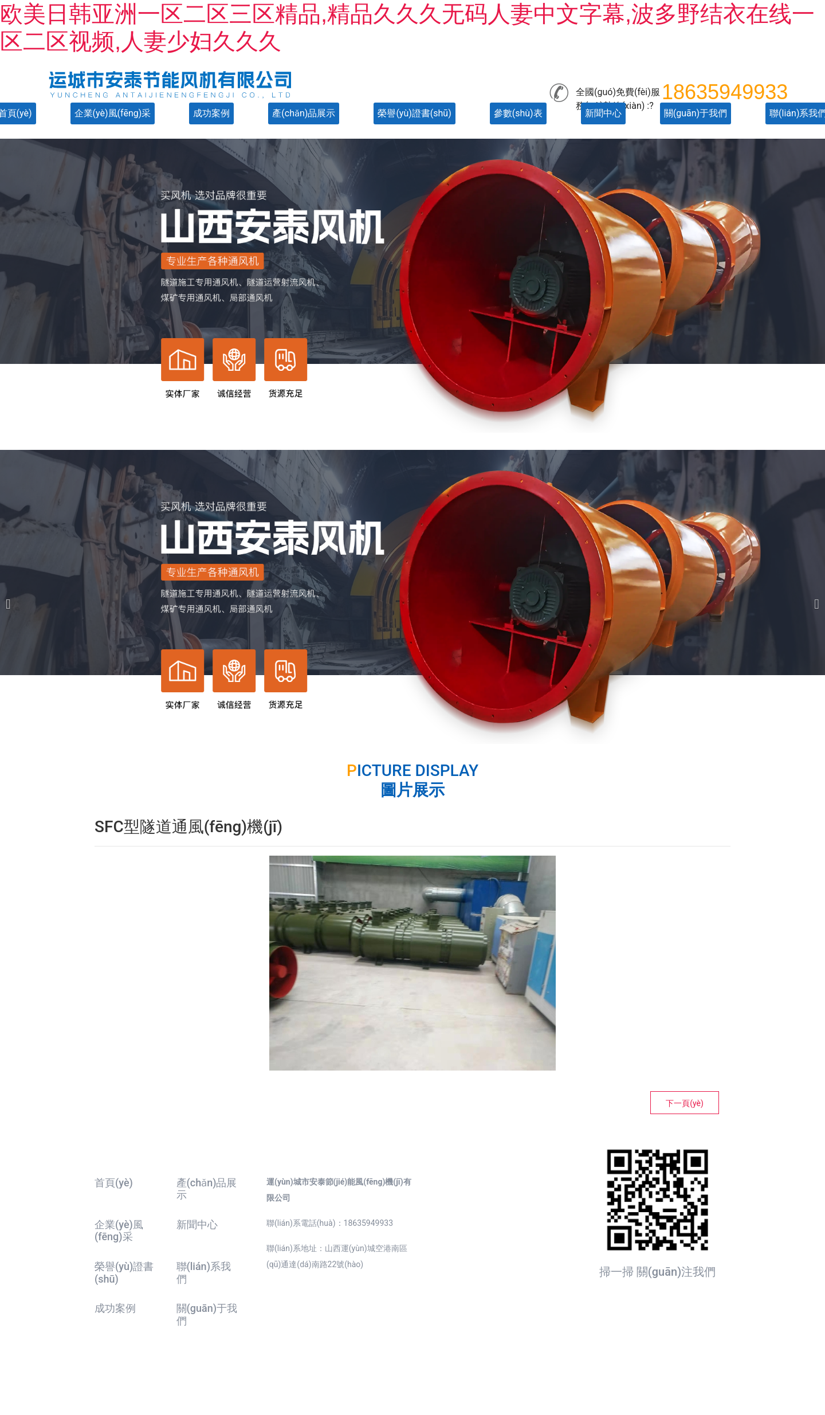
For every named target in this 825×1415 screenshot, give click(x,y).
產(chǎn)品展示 (303, 113)
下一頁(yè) (685, 1103)
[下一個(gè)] (813, 597)
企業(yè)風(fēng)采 (112, 113)
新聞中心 (603, 113)
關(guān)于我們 (695, 113)
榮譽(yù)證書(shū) (414, 113)
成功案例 (211, 113)
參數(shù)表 (518, 113)
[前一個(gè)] (11, 597)
